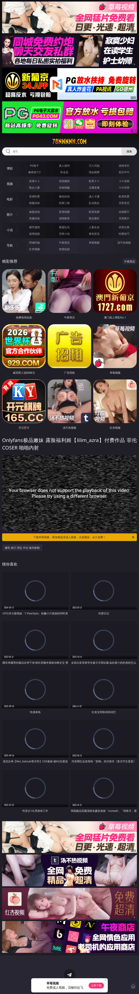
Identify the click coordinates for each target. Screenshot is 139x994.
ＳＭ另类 (124, 187)
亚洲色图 (64, 212)
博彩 (10, 168)
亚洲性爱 (34, 196)
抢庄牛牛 (124, 172)
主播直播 (94, 187)
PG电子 (34, 165)
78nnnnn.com (69, 141)
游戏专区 (124, 165)
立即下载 (96, 985)
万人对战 (94, 165)
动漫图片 (124, 212)
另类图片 (124, 218)
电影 (10, 199)
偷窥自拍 (34, 212)
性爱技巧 (124, 234)
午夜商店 (64, 242)
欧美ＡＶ (94, 181)
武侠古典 (124, 227)
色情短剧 (64, 249)
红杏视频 (34, 249)
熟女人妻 (34, 187)
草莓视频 (94, 242)
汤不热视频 (124, 242)
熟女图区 (94, 218)
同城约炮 (34, 242)
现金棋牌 (94, 172)
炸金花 (64, 172)
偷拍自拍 (64, 196)
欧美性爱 (124, 196)
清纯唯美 (64, 218)
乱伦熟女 (94, 203)
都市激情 (34, 227)
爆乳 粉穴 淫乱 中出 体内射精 (22, 548)
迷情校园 (34, 234)
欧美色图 (94, 212)
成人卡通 (94, 196)
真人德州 (64, 165)
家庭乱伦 (64, 227)
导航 (10, 245)
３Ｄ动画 (124, 181)
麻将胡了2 (34, 172)
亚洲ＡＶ (34, 181)
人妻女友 (94, 227)
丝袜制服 (64, 187)
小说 (10, 230)
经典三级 (64, 203)
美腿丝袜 (34, 218)
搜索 (129, 151)
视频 (10, 184)
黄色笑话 (94, 234)
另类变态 (124, 203)
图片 (10, 214)
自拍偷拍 (64, 181)
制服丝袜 (34, 203)
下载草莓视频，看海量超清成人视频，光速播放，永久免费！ (84, 537)
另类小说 (64, 234)
